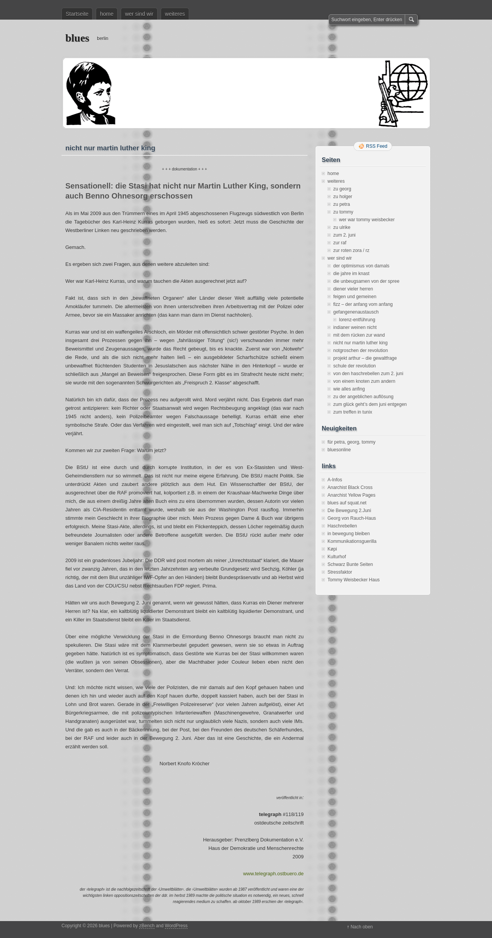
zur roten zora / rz (351, 250)
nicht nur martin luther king (360, 342)
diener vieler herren (353, 289)
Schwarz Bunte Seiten (350, 564)
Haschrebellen (342, 526)
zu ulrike (342, 227)
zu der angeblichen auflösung (363, 396)
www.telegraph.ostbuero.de (273, 873)
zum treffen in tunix (352, 412)
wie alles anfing (349, 389)
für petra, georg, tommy (351, 442)
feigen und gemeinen (354, 296)
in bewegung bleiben (348, 533)
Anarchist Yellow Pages (351, 495)
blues (77, 38)
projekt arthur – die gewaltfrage (365, 358)
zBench (147, 925)
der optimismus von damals (361, 266)
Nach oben (362, 927)
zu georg (342, 189)
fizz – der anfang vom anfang (363, 304)
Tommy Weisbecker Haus (353, 579)
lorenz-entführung (357, 319)
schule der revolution (354, 366)
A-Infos (334, 479)
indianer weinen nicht (355, 327)
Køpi (332, 549)
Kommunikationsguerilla (351, 541)
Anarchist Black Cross (349, 487)
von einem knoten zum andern (364, 381)
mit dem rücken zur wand (359, 335)
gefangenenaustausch (356, 312)
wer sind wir (139, 14)
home (106, 14)
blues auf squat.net (346, 503)
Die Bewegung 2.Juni (349, 510)
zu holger (342, 196)
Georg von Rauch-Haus (351, 518)
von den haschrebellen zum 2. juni (368, 373)
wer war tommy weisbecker (367, 219)
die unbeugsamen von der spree (366, 281)
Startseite (77, 14)
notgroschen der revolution (360, 350)
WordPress (176, 925)
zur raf (339, 242)
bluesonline (339, 449)
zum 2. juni (344, 235)
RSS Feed (376, 146)
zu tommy (343, 212)
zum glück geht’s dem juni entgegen (370, 404)
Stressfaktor (339, 572)
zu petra (341, 204)
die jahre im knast (351, 273)
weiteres (175, 14)
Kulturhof (336, 556)
